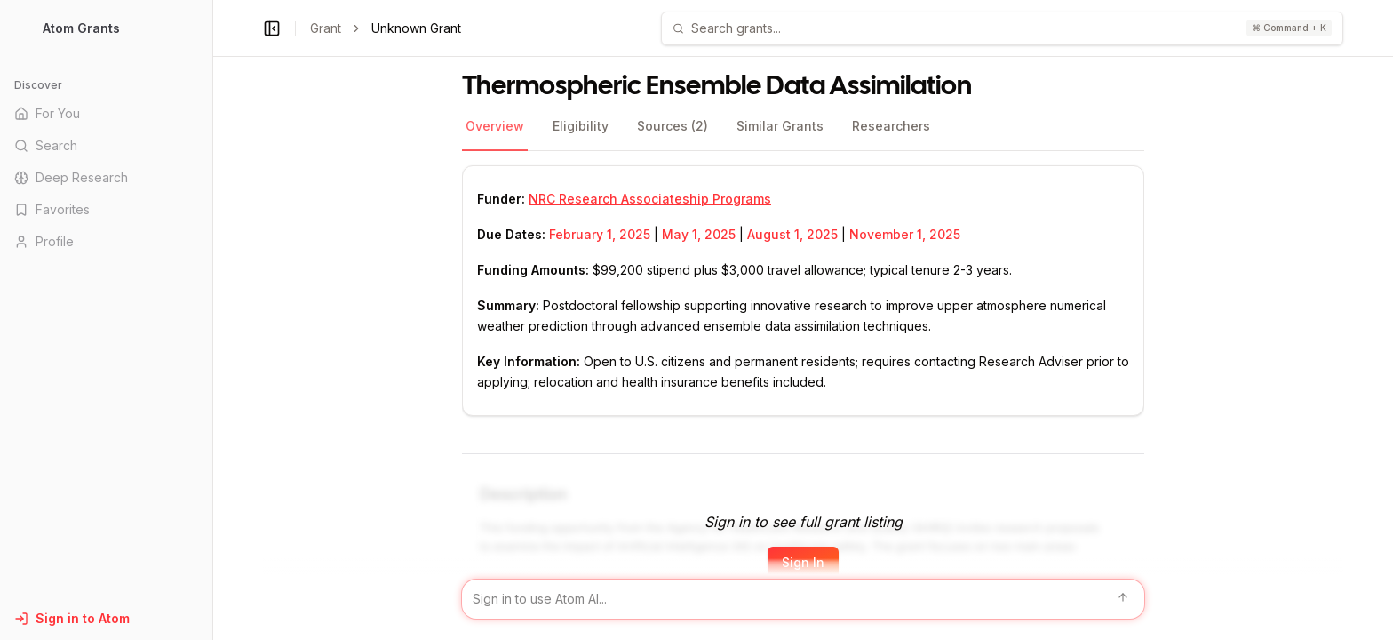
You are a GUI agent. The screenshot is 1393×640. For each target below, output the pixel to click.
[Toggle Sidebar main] (212, 320)
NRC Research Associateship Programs (650, 198)
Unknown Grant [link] (416, 28)
